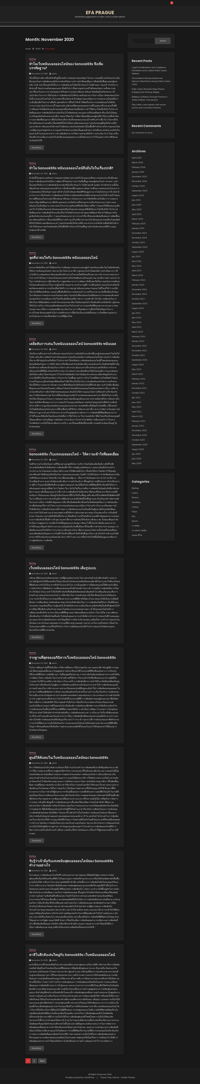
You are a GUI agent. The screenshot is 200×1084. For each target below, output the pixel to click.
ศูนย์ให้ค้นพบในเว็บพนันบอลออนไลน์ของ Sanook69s (68, 757)
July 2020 (136, 454)
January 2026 (138, 172)
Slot (133, 516)
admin (54, 73)
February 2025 (138, 223)
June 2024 (136, 261)
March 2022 (137, 374)
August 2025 (138, 195)
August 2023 (138, 308)
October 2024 (138, 242)
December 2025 (139, 176)
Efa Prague (100, 12)
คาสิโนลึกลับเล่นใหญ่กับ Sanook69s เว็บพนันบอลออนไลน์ (72, 955)
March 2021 (137, 416)
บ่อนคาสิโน (137, 535)
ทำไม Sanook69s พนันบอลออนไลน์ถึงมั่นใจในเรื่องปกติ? (71, 168)
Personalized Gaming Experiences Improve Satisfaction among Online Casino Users (151, 81)
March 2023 (137, 331)
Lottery (135, 507)
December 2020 (139, 430)
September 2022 (139, 360)
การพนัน (136, 525)
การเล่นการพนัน (139, 530)
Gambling (136, 502)
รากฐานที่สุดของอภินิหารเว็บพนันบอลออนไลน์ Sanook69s (72, 657)
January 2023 (138, 341)
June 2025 (136, 204)
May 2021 (136, 407)
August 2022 (138, 364)
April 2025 (136, 214)
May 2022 (136, 369)
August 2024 (138, 251)
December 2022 (139, 345)
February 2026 (138, 167)
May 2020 (136, 463)
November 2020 (139, 435)
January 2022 (138, 383)
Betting (32, 59)
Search (163, 41)
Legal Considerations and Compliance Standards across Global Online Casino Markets (149, 70)
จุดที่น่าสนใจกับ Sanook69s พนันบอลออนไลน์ (63, 257)
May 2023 (136, 322)
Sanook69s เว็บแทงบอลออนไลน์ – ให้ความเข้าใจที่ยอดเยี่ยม (74, 454)
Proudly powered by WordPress (80, 1077)
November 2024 (139, 237)
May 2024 (136, 266)
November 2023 (139, 294)
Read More (36, 147)
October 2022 (138, 355)
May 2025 (136, 209)
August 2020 (138, 449)
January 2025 (138, 228)
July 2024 (136, 256)
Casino (135, 493)
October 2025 (138, 186)
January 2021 (138, 425)
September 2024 (139, 247)
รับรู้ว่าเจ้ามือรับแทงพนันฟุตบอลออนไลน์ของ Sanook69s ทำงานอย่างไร (71, 863)
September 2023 (139, 303)
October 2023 (138, 298)
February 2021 (138, 421)
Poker (134, 511)
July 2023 (136, 313)
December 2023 (139, 289)
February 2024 (138, 280)
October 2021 (138, 392)
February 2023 (138, 336)
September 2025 (139, 190)
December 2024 (139, 233)
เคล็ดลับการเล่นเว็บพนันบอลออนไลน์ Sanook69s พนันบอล (72, 344)
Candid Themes (128, 1077)
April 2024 (136, 270)
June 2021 (136, 402)
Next (42, 1061)
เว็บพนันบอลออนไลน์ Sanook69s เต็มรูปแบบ (62, 568)
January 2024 (138, 284)
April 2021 (136, 411)
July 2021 (136, 397)
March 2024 (137, 275)
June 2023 (136, 317)
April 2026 (136, 157)
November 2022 (139, 350)
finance (135, 497)
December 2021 (139, 388)
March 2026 (137, 162)
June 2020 (136, 458)
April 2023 (136, 327)
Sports (135, 521)
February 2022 (138, 378)
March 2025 (137, 219)
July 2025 (136, 200)
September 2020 (139, 444)
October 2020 (138, 440)
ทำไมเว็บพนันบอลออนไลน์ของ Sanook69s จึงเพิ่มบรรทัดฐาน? (66, 66)
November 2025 (139, 181)
